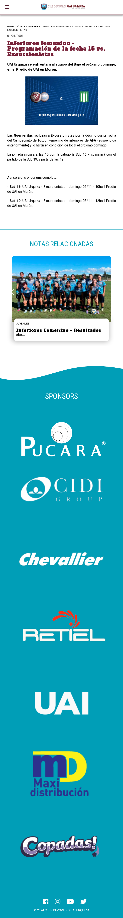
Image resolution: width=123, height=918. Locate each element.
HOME (10, 26)
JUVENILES (34, 26)
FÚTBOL (20, 26)
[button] (111, 292)
